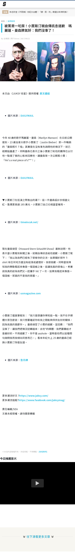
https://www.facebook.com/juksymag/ (42, 400)
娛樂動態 (11, 21)
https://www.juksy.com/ (33, 395)
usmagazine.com (30, 293)
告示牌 (24, 360)
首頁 (3, 21)
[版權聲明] (43, 451)
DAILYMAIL (27, 115)
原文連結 (45, 93)
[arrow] (4, 4)
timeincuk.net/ (29, 222)
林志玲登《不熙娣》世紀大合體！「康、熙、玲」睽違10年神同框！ (39, 11)
